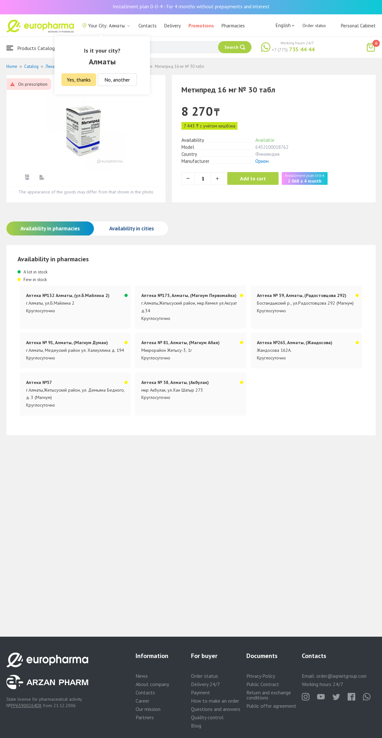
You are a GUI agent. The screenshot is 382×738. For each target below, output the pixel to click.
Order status (314, 25)
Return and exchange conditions (268, 695)
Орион (262, 161)
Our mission (148, 709)
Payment (200, 692)
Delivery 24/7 (205, 684)
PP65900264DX (26, 705)
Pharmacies (233, 26)
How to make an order (215, 701)
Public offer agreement (271, 706)
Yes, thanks (79, 79)
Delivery (172, 26)
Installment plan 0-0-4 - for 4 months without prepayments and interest (191, 6)
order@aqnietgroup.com (341, 676)
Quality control (207, 717)
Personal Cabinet (358, 26)
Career (142, 701)
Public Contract (262, 684)
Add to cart (253, 178)
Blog (196, 725)
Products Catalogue (33, 48)
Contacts (147, 26)
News (142, 676)
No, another (117, 79)
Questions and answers (215, 709)
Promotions (201, 26)
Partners (145, 717)
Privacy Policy (260, 676)
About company (152, 684)
